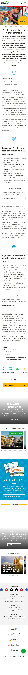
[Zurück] (2, 13)
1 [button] (5, 26)
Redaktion (15, 599)
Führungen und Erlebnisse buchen (15, 428)
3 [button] (4, 450)
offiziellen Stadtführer (10, 178)
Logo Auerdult (14, 650)
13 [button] (20, 26)
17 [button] (21, 450)
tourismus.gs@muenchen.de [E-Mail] (14, 610)
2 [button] (6, 26)
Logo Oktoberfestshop (14, 639)
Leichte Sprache (18, 601)
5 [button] (10, 26)
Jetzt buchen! (14, 379)
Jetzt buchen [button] (14, 419)
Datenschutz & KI (13, 597)
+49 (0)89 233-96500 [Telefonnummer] (14, 608)
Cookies (21, 597)
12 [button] (15, 450)
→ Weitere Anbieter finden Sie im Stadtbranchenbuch (14, 359)
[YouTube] (6, 589)
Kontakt (21, 599)
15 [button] (19, 450)
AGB (5, 597)
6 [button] (11, 26)
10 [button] (16, 26)
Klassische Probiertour (10, 82)
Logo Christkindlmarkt (14, 645)
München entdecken (15, 553)
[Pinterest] (21, 589)
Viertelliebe (15, 504)
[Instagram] (11, 589)
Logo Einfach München (14, 629)
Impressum (7, 599)
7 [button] (9, 450)
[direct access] (23, 651)
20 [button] (25, 450)
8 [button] (10, 450)
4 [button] (5, 450)
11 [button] (14, 450)
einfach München (5, 2)
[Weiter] (25, 13)
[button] (14, 198)
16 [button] (20, 450)
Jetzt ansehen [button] (14, 545)
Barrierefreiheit (9, 601)
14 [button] (21, 26)
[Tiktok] (16, 589)
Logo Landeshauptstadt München (14, 634)
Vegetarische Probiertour (11, 84)
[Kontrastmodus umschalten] (22, 3)
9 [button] (15, 26)
